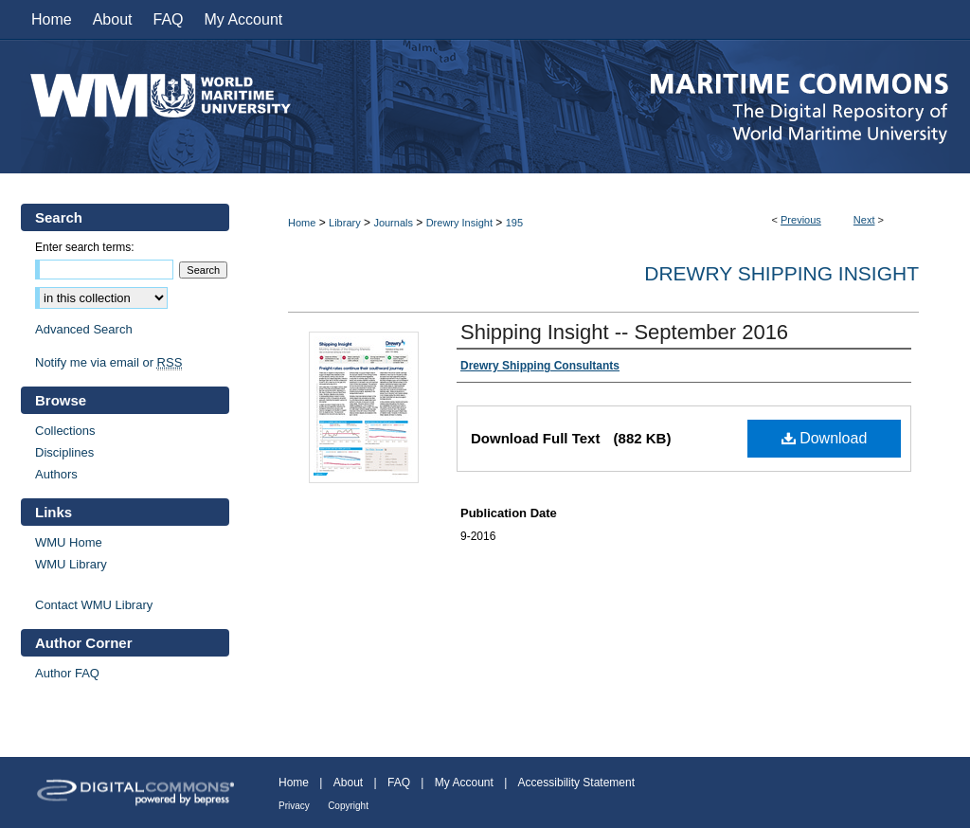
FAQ (398, 782)
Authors (56, 474)
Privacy (294, 806)
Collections (65, 430)
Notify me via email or (108, 362)
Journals (393, 222)
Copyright (348, 806)
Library (345, 222)
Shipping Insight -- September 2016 (624, 332)
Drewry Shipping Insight (781, 273)
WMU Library (71, 564)
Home (301, 222)
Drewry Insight (459, 222)
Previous (801, 219)
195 (514, 222)
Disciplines (64, 452)
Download (824, 438)
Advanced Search (84, 329)
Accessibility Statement (576, 782)
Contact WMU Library (94, 605)
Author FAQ (67, 673)
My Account (464, 782)
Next (864, 219)
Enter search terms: (85, 247)
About (348, 782)
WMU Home (68, 542)
